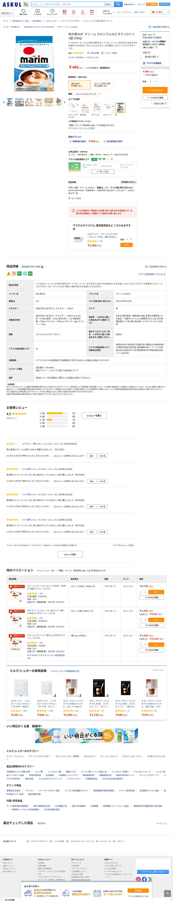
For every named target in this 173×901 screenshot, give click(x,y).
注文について (9, 863)
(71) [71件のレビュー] (101, 241)
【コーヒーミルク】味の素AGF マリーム (98, 21)
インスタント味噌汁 (120, 772)
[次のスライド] (64, 102)
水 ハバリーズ (105, 841)
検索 (118, 4)
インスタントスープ (142, 772)
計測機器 (94, 806)
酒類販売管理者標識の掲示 (82, 880)
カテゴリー (7, 13)
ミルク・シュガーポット (132, 756)
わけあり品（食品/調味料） (113, 779)
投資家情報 (43, 866)
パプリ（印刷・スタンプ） (114, 866)
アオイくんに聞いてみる (153, 872)
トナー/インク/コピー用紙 (49, 791)
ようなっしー (28, 444)
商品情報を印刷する (159, 27)
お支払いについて (10, 869)
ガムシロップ (89, 756)
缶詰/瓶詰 (50, 775)
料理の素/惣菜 (35, 775)
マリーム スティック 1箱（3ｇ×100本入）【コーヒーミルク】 (46, 636)
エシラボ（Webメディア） (114, 871)
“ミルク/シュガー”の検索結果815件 (64, 671)
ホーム (5, 21)
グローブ (120, 841)
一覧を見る (41, 823)
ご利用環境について (79, 871)
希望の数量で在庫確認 (152, 37)
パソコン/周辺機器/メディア (76, 791)
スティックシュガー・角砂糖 (67, 756)
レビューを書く (109, 53)
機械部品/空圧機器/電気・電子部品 (148, 806)
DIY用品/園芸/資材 (52, 809)
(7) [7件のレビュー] (103, 711)
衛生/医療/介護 (34, 794)
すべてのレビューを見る (123, 545)
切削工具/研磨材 (79, 806)
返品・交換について (11, 871)
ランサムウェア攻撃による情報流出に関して (52, 881)
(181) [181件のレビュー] (25, 711)
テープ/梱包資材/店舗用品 (17, 806)
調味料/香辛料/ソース (125, 775)
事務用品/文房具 (13, 791)
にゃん (25, 469)
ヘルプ (142, 4)
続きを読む (59, 449)
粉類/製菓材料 (88, 775)
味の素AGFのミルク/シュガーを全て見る (39, 27)
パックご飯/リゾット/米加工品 (94, 772)
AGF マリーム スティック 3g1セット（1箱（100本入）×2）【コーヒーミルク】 (45, 611)
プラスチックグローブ (39, 841)
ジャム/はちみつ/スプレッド (50, 779)
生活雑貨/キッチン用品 (149, 791)
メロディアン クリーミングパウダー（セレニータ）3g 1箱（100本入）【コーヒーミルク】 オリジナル (102, 235)
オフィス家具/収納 (127, 791)
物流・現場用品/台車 (41, 806)
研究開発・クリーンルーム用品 (116, 806)
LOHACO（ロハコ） (112, 863)
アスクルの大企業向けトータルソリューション (118, 875)
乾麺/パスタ (71, 772)
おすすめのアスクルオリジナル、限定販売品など (46, 656)
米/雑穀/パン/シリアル (68, 775)
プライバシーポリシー (80, 869)
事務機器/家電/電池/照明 (103, 791)
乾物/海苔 (29, 779)
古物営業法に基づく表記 (81, 877)
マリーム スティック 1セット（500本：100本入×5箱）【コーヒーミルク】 (46, 587)
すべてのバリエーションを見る (81, 128)
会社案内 (42, 863)
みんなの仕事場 (111, 869)
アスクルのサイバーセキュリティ (51, 877)
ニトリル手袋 (59, 841)
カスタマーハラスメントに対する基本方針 (52, 873)
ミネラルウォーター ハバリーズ (82, 841)
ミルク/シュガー (51, 21)
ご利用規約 (76, 866)
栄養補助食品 (91, 779)
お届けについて (9, 866)
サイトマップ (76, 863)
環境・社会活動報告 (46, 869)
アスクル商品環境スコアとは (152, 274)
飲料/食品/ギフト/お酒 (20, 21)
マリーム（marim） (71, 27)
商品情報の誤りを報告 (32, 267)
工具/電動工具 (61, 806)
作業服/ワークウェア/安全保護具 (25, 809)
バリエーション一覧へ (45, 570)
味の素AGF (15, 27)
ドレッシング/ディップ (149, 775)
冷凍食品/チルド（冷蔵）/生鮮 (18, 772)
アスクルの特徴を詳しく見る (138, 896)
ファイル (29, 791)
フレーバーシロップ (108, 756)
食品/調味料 (37, 21)
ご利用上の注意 (78, 874)
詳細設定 (108, 4)
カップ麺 (39, 772)
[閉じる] (152, 882)
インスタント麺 (54, 772)
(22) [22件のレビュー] (77, 711)
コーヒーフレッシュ (15, 756)
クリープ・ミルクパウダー (71, 21)
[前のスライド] (3, 102)
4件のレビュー (11, 418)
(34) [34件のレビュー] (41, 593)
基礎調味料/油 (105, 775)
